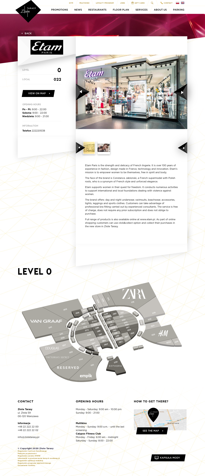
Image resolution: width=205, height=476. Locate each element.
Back (26, 33)
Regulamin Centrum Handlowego (32, 451)
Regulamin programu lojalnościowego (34, 463)
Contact (166, 3)
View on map (37, 93)
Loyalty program (105, 3)
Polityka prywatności (27, 453)
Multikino (84, 3)
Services (141, 9)
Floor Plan (121, 9)
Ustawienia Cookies (26, 465)
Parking (178, 9)
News (78, 9)
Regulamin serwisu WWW (29, 456)
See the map (151, 430)
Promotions (59, 9)
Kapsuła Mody (170, 457)
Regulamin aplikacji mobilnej (30, 461)
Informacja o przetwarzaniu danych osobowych (39, 458)
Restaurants (97, 9)
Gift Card (138, 3)
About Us (160, 9)
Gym (71, 3)
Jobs (122, 3)
